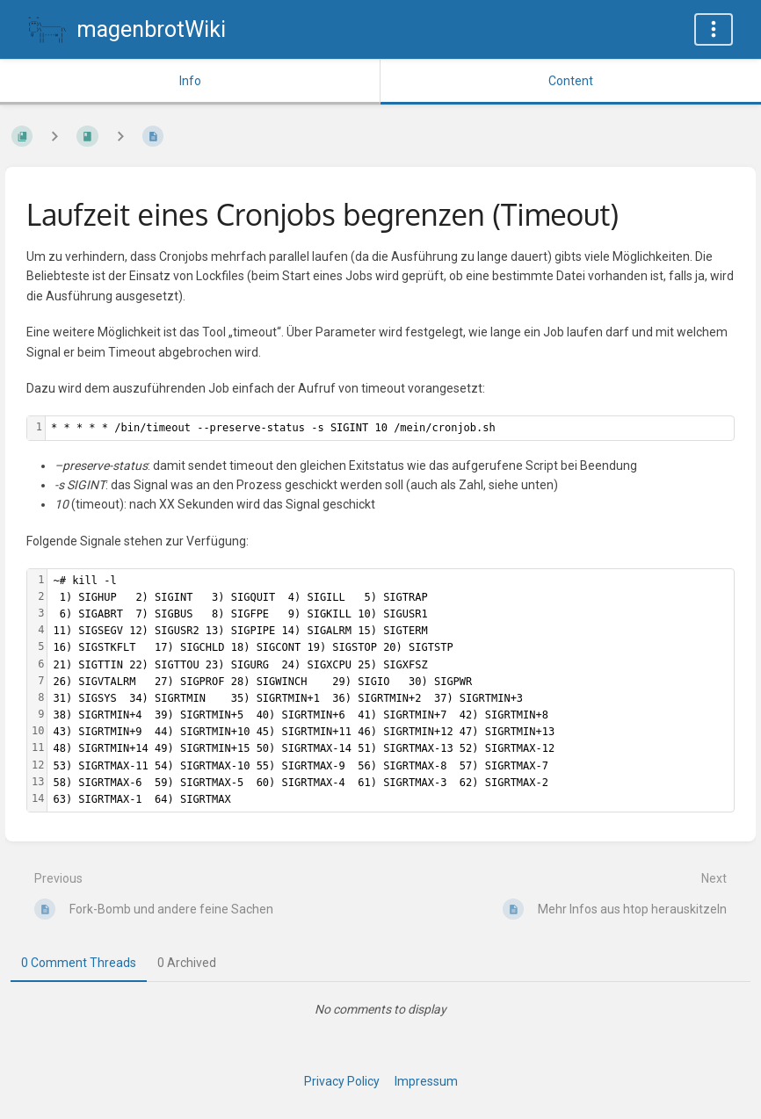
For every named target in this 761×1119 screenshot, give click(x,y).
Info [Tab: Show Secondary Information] (190, 81)
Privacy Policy (342, 1081)
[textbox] (390, 428)
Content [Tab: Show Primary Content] (570, 81)
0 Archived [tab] (186, 963)
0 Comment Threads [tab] (78, 963)
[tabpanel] (380, 1009)
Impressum (426, 1081)
